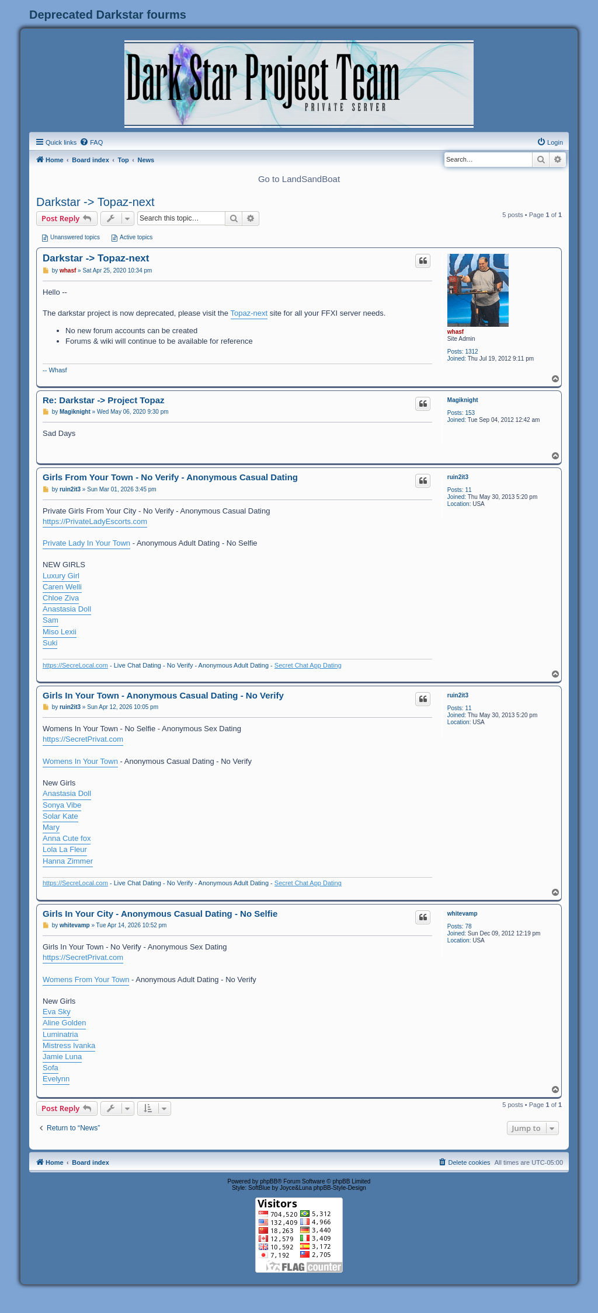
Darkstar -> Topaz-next (95, 201)
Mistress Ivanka (69, 1045)
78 (468, 926)
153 (470, 413)
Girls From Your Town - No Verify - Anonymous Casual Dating (170, 477)
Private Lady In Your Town (86, 543)
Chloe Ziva (61, 597)
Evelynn (56, 1078)
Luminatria (60, 1034)
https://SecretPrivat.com (83, 739)
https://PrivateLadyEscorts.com (95, 521)
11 (468, 490)
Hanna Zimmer (68, 861)
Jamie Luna (62, 1056)
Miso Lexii (60, 631)
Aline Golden (64, 1022)
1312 (471, 351)
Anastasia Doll (67, 609)
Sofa (50, 1067)
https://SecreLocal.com (75, 665)
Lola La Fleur (65, 849)
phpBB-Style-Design (340, 1188)
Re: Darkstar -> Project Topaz (104, 400)
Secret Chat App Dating (308, 665)
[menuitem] (91, 142)
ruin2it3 (457, 477)
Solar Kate (60, 816)
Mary (51, 827)
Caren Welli (62, 586)
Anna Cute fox (67, 838)
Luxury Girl (61, 575)
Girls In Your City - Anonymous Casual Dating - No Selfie (160, 914)
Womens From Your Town (86, 979)
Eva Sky (57, 1011)
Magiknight (462, 400)
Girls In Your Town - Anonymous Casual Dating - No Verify (163, 695)
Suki (50, 642)
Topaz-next (249, 313)
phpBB (268, 1181)
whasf (455, 332)
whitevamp (462, 913)
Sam (50, 620)
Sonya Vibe (62, 805)
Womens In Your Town (80, 761)
